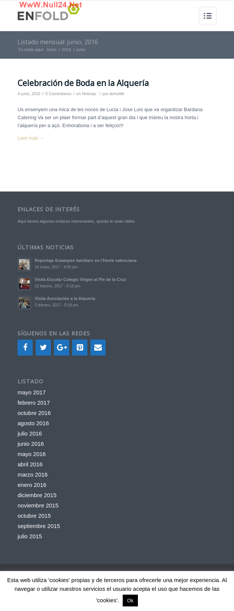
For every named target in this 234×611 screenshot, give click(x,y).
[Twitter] (43, 348)
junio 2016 (30, 443)
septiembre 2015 (38, 526)
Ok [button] (130, 600)
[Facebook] (25, 348)
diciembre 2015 (37, 495)
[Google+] (61, 348)
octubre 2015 (34, 515)
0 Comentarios (58, 93)
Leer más (30, 138)
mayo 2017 (31, 392)
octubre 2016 (34, 413)
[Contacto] (98, 348)
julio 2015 (29, 536)
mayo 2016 (31, 454)
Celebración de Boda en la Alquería (83, 83)
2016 (66, 49)
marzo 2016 (32, 474)
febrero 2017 (33, 402)
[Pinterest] (79, 348)
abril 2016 (30, 464)
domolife (117, 93)
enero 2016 (31, 485)
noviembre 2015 (37, 505)
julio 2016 (29, 433)
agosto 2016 (33, 423)
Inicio (52, 49)
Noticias (89, 93)
